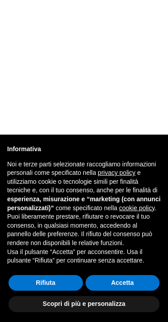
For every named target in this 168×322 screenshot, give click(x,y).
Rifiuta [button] (46, 282)
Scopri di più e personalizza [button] (84, 303)
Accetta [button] (122, 282)
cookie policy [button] (137, 208)
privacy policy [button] (116, 172)
